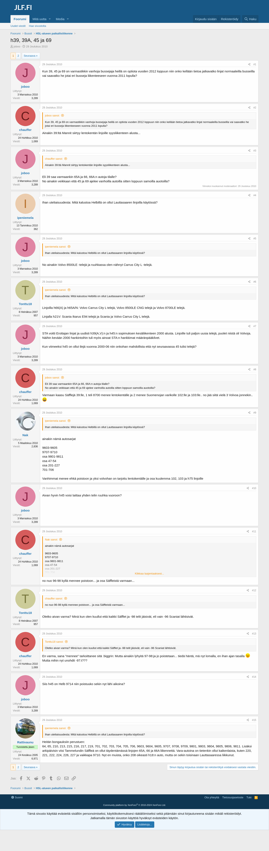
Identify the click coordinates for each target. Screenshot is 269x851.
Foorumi (20, 19)
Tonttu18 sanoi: (54, 641)
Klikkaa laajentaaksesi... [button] (149, 573)
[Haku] (250, 19)
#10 (254, 488)
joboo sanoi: (52, 115)
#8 (254, 369)
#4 (254, 195)
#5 (254, 238)
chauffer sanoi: (54, 158)
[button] (50, 19)
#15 (254, 720)
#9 (254, 412)
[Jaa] (249, 64)
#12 (254, 590)
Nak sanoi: (51, 539)
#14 (254, 676)
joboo (17, 46)
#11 (254, 531)
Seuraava (30, 55)
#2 (254, 107)
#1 (254, 64)
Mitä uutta (39, 19)
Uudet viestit (18, 25)
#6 (254, 281)
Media (60, 19)
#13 (254, 633)
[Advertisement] (134, 804)
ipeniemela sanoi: (55, 246)
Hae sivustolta (37, 25)
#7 (254, 326)
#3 (254, 150)
